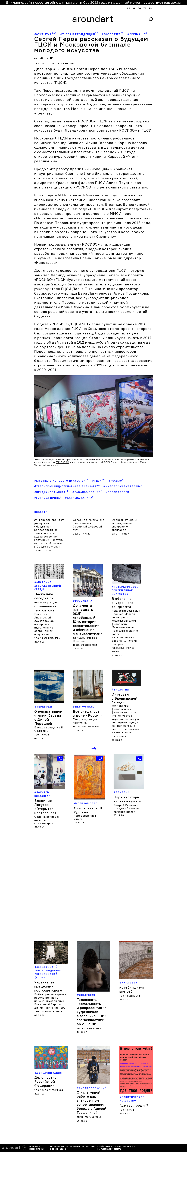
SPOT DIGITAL (91, 1145)
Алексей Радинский (52, 1101)
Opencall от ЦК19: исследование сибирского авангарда (124, 525)
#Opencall (137, 34)
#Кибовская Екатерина (122, 486)
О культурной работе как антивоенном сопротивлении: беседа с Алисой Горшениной (91, 1098)
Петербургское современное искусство (125, 590)
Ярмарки (122, 792)
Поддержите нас (12, 1145)
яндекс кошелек (34, 1145)
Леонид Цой (133, 992)
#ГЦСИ (98, 480)
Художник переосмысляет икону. (85, 816)
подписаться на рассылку (58, 1142)
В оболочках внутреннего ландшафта (122, 603)
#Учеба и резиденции (79, 34)
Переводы (44, 706)
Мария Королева (51, 638)
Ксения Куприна (93, 1028)
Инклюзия (87, 995)
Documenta (83, 600)
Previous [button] (87, 749)
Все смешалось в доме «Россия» (87, 713)
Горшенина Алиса (92, 1083)
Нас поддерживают (35, 1142)
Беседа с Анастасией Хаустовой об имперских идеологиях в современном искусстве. (44, 624)
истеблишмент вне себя (132, 985)
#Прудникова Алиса (51, 492)
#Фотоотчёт (113, 34)
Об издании (10, 1142)
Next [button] (94, 749)
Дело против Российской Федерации (45, 1092)
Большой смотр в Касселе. (85, 639)
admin (45, 735)
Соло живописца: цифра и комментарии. (46, 820)
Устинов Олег (86, 803)
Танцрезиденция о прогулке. (86, 721)
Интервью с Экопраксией (124, 696)
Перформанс (85, 706)
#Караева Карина (79, 497)
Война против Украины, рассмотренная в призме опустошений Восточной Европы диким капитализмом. (50, 1001)
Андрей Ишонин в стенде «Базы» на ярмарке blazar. (127, 808)
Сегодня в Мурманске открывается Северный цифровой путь (88, 525)
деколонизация (49, 1083)
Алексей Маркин (89, 645)
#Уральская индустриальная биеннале (67, 486)
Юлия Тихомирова (90, 727)
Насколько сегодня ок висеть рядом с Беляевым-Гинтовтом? (46, 602)
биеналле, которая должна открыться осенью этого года (89, 175)
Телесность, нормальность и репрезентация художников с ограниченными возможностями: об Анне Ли (92, 1012)
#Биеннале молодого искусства (61, 480)
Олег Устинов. (88, 808)
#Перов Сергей (118, 492)
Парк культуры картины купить (127, 799)
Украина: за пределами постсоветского (48, 986)
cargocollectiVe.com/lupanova (95, 1142)
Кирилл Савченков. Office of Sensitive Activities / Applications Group (84, 906)
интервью (128, 69)
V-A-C (79, 889)
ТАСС (72, 64)
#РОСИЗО (116, 480)
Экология (121, 689)
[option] (49, 791)
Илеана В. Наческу (52, 1012)
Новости (41, 512)
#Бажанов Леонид (87, 492)
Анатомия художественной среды (47, 586)
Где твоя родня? (133, 1091)
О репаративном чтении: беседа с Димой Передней (48, 717)
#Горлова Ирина (47, 497)
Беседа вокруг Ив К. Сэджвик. (49, 729)
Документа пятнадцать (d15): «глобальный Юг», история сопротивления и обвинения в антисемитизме (88, 620)
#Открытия (45, 34)
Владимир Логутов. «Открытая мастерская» (45, 807)
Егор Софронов (93, 1113)
